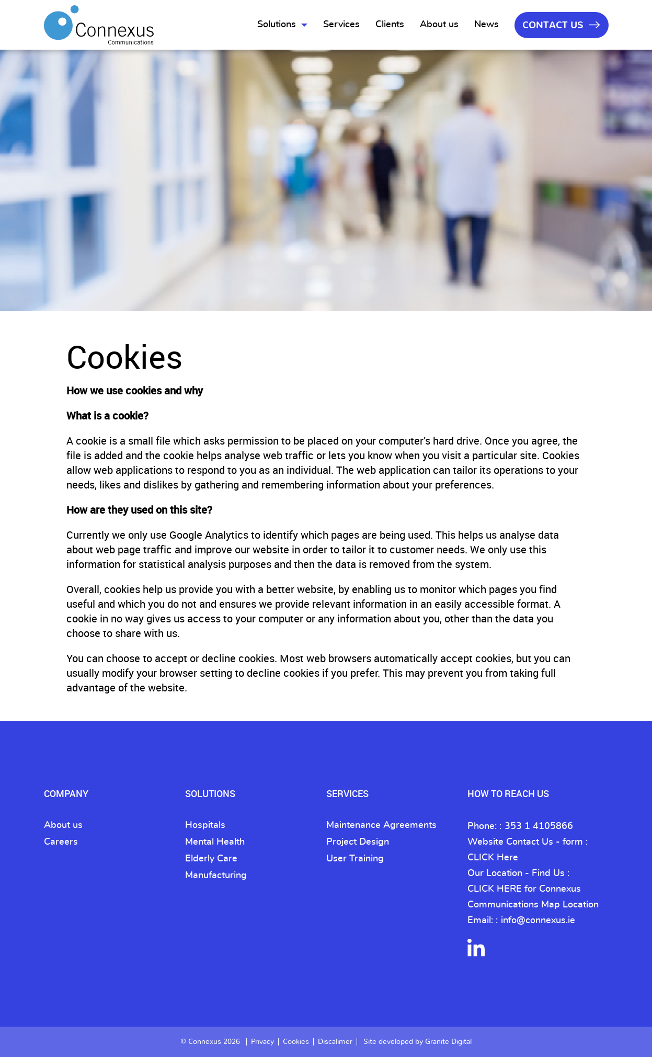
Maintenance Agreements (381, 825)
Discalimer (335, 1041)
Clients (389, 24)
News (486, 24)
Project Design (357, 842)
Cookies (296, 1041)
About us (439, 24)
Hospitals (205, 825)
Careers (61, 842)
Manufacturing (216, 875)
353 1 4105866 (539, 826)
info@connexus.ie (538, 920)
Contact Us (561, 25)
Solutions (276, 24)
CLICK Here (492, 857)
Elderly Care (211, 858)
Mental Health (215, 842)
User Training (355, 858)
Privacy (262, 1041)
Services (341, 24)
